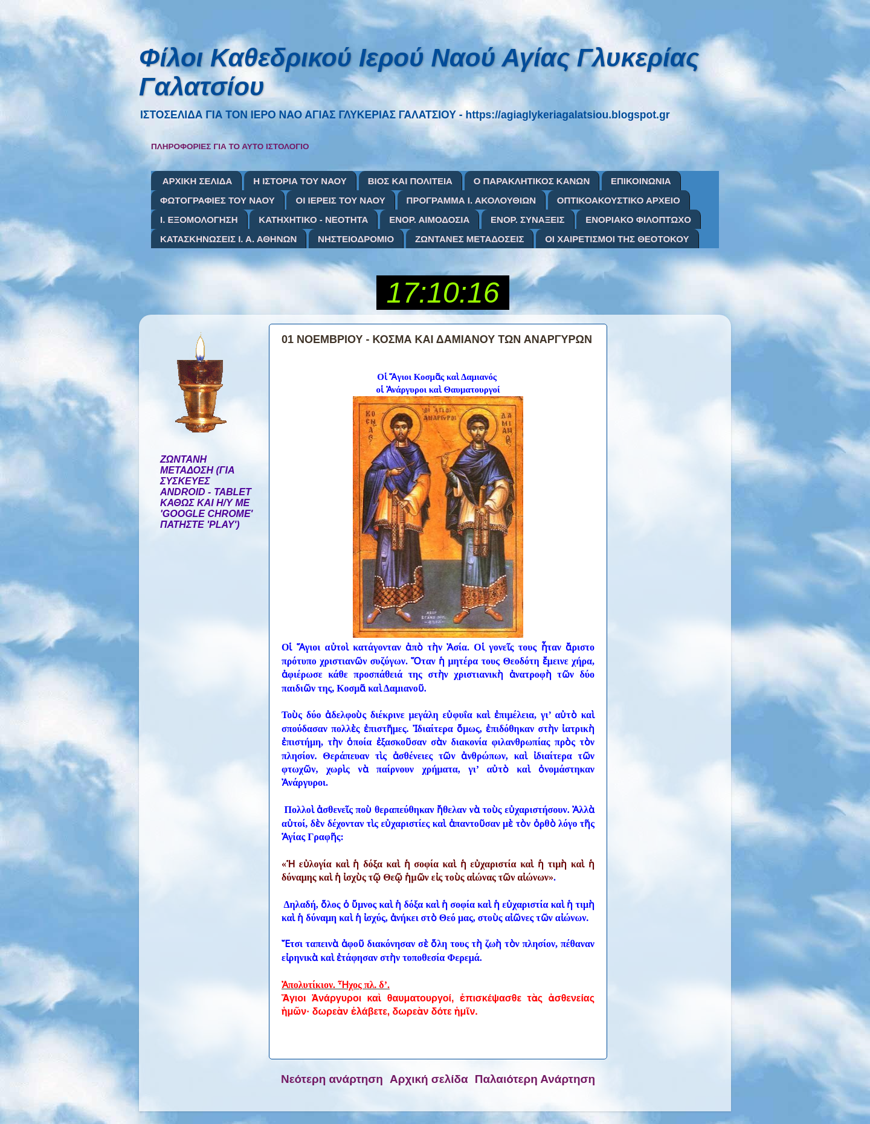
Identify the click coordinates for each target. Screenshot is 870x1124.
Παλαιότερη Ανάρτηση (535, 1079)
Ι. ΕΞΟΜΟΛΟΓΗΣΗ (199, 219)
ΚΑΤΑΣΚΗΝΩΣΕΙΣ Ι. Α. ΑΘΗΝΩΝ (228, 239)
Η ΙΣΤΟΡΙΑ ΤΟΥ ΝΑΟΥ (300, 181)
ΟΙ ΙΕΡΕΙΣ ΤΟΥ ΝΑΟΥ (340, 200)
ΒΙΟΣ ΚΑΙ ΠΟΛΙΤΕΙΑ (410, 181)
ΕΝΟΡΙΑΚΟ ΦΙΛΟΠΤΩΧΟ (638, 219)
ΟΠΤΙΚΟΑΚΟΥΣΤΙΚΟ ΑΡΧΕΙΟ (618, 200)
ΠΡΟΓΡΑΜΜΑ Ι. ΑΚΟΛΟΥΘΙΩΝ (471, 200)
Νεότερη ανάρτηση (332, 1079)
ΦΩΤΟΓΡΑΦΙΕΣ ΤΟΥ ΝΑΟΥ (217, 200)
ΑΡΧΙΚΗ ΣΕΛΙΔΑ (198, 181)
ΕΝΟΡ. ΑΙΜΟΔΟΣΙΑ (429, 219)
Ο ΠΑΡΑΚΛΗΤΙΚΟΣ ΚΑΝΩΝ (532, 181)
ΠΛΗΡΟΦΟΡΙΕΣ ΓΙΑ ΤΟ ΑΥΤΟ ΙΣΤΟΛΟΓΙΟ (230, 146)
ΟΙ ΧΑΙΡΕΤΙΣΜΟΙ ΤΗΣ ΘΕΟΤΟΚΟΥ (617, 239)
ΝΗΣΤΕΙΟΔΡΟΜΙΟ (356, 239)
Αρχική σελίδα (429, 1079)
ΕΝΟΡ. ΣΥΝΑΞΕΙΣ (527, 219)
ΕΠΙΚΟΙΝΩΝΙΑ (641, 181)
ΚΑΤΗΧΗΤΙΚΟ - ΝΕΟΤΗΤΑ (313, 219)
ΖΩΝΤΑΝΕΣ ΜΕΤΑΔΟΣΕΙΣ (469, 239)
